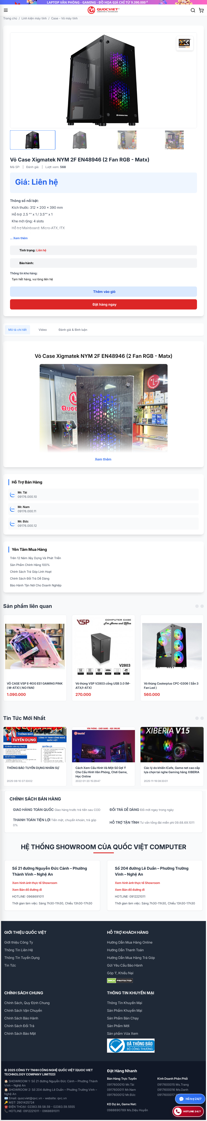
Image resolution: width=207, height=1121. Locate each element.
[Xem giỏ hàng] (201, 10)
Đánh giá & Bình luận (73, 334)
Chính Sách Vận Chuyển (23, 1010)
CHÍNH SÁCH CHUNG (23, 993)
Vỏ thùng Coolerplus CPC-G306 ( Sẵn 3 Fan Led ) (171, 690)
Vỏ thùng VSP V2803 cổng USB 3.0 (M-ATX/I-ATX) (102, 690)
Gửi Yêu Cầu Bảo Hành (125, 965)
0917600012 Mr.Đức (121, 1095)
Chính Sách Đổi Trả (19, 1026)
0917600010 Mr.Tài (120, 1084)
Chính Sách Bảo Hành (21, 1018)
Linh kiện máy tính (34, 18)
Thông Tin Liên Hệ (18, 950)
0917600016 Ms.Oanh (172, 1089)
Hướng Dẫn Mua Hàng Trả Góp (131, 958)
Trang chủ (10, 18)
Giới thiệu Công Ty (18, 942)
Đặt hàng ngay (104, 304)
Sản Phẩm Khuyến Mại (124, 1010)
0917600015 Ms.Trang (173, 1084)
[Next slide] (202, 611)
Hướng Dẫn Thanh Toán (125, 950)
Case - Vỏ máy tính (64, 18)
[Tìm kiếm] (192, 10)
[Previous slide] (197, 611)
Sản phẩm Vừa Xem (122, 1033)
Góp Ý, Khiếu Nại (120, 973)
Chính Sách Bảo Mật (20, 1033)
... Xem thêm (19, 238)
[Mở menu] (5, 10)
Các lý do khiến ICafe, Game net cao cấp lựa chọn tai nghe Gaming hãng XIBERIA (172, 775)
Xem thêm (103, 464)
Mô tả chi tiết (17, 334)
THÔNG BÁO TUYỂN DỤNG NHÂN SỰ (33, 772)
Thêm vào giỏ (104, 291)
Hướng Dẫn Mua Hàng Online (129, 942)
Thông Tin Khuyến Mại (124, 1003)
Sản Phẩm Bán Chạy (123, 1018)
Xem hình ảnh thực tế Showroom (34, 883)
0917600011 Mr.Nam (121, 1089)
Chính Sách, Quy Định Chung (27, 1003)
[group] (103, 2)
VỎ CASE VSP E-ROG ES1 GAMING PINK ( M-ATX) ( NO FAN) (35, 690)
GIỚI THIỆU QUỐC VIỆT (25, 932)
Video (43, 334)
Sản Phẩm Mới (118, 1026)
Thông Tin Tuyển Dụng (22, 958)
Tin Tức (10, 965)
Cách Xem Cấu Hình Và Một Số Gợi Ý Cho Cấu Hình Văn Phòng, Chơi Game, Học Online (101, 777)
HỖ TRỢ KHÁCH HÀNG (127, 932)
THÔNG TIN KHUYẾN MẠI (130, 993)
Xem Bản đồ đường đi (27, 889)
